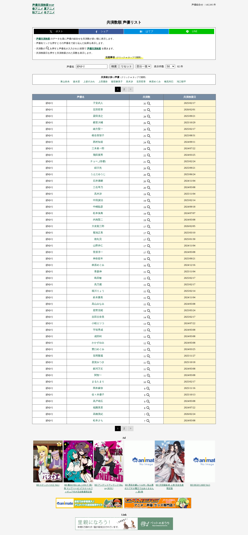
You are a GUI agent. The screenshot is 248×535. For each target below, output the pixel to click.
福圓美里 (98, 407)
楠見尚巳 (168, 81)
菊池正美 (98, 232)
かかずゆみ (98, 342)
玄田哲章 (141, 81)
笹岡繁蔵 (98, 355)
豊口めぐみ (98, 349)
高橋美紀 (98, 414)
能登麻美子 (117, 81)
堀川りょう (98, 290)
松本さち (98, 420)
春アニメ (37, 8)
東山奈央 (65, 81)
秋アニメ (37, 12)
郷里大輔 (98, 122)
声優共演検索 (43, 38)
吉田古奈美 (98, 316)
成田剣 (98, 336)
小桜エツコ (98, 323)
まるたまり (98, 381)
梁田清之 (98, 116)
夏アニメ (49, 8)
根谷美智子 (98, 135)
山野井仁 (98, 245)
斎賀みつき (98, 362)
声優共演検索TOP (43, 4)
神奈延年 (98, 258)
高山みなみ (98, 303)
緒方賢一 (98, 128)
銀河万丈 (98, 368)
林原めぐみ (155, 81)
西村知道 (98, 141)
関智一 (98, 375)
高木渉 (129, 81)
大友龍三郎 (98, 226)
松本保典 (98, 213)
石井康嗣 (98, 180)
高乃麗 (98, 284)
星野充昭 (98, 310)
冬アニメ (49, 12)
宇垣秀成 (98, 329)
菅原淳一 (98, 252)
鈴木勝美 (98, 297)
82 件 (180, 66)
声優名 (70, 66)
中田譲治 (98, 200)
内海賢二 (98, 219)
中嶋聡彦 (98, 206)
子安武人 (98, 103)
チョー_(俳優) (98, 161)
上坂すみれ (89, 81)
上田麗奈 (103, 81)
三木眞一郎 (98, 148)
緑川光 (98, 167)
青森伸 (98, 271)
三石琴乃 (98, 187)
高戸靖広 (98, 401)
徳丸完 (98, 239)
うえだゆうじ (98, 174)
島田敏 (98, 277)
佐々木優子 (98, 394)
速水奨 (76, 81)
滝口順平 (181, 81)
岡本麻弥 (98, 388)
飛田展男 (98, 154)
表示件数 (159, 66)
